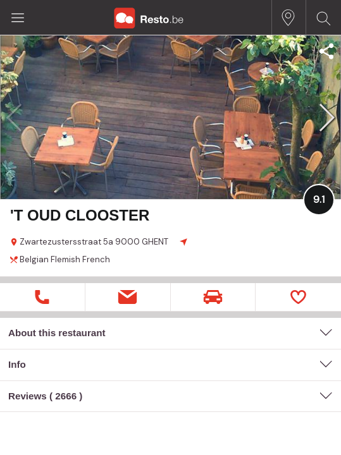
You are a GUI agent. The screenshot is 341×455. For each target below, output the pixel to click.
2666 (66, 396)
